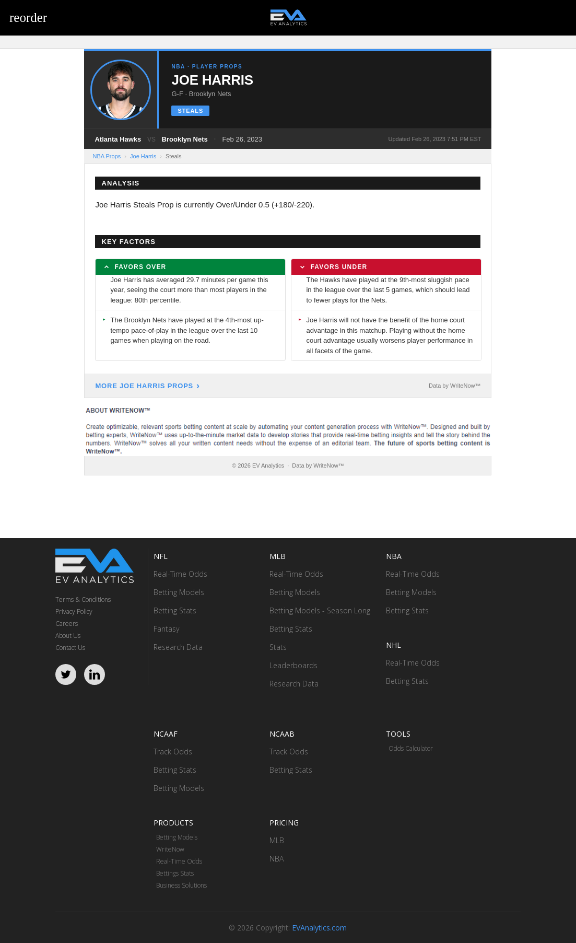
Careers (66, 623)
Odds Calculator (411, 748)
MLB (276, 840)
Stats (278, 647)
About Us (67, 635)
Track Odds (173, 751)
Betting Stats (175, 610)
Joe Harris (143, 156)
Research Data (178, 647)
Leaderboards (293, 665)
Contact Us (70, 647)
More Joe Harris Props (144, 386)
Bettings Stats (175, 873)
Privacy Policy (73, 611)
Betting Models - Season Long (319, 610)
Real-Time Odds (180, 574)
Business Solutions (181, 885)
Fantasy (166, 629)
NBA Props (106, 156)
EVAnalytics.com (319, 928)
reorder (28, 17)
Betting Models (179, 592)
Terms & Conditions (83, 599)
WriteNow (170, 849)
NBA (276, 859)
